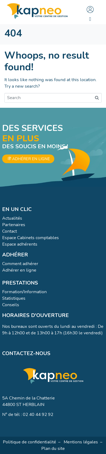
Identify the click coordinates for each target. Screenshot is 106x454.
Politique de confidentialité (29, 442)
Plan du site (53, 448)
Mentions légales (81, 442)
